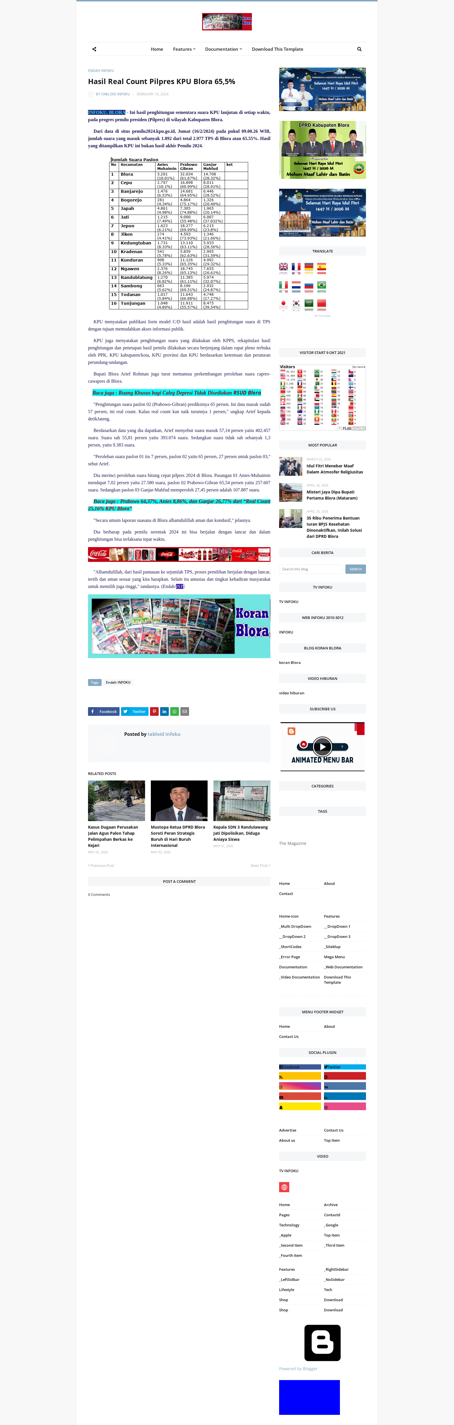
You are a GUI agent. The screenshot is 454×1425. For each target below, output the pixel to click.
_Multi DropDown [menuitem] (295, 926)
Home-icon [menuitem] (289, 916)
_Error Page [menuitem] (289, 956)
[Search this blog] (311, 569)
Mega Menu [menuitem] (334, 956)
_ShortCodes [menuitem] (290, 946)
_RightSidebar (336, 1269)
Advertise (287, 1130)
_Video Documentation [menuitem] (299, 977)
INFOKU (286, 632)
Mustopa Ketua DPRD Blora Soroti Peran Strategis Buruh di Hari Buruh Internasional (178, 836)
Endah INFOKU (101, 70)
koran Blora (290, 662)
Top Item (332, 1140)
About (329, 883)
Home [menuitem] (157, 49)
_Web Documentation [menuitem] (343, 967)
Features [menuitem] (182, 49)
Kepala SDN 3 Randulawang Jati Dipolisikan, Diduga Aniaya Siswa (240, 833)
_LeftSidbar (289, 1279)
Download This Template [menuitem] (277, 49)
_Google (331, 1225)
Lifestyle (286, 1289)
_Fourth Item (290, 1255)
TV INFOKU (289, 601)
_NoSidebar (334, 1279)
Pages (284, 1214)
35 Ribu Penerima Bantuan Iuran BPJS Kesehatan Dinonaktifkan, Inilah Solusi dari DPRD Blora (334, 527)
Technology (289, 1225)
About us (287, 1140)
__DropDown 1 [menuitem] (337, 926)
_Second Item (291, 1245)
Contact (286, 893)
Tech (328, 1289)
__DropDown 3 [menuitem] (337, 936)
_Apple (285, 1235)
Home (284, 883)
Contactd (332, 1214)
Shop (283, 1299)
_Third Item (334, 1245)
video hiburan (291, 693)
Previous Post (102, 865)
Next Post (259, 865)
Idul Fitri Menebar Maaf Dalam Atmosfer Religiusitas (335, 469)
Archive (331, 1204)
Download (333, 1299)
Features (287, 1269)
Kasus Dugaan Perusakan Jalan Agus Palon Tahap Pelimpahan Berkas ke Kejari (113, 836)
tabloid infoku (115, 94)
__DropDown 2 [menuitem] (292, 936)
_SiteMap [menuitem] (332, 946)
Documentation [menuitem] (221, 49)
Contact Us (289, 1036)
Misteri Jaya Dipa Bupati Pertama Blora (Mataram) (332, 495)
